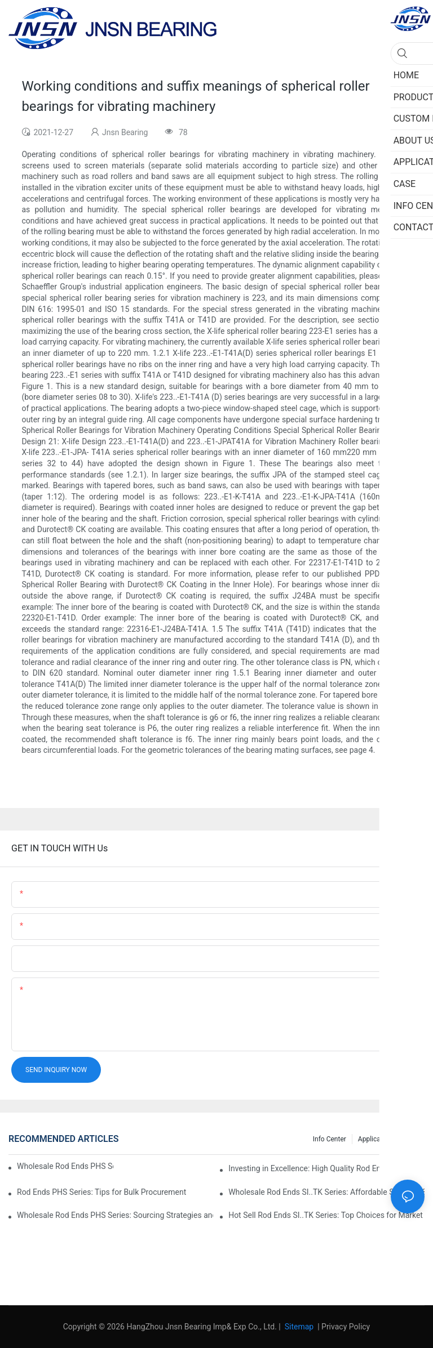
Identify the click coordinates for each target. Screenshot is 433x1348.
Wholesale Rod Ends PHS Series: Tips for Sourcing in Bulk (65, 1166)
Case (411, 1139)
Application (375, 1139)
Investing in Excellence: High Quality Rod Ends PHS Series (326, 1168)
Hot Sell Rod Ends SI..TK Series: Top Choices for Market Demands (326, 1215)
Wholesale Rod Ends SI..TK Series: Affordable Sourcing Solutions (326, 1192)
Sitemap (297, 1326)
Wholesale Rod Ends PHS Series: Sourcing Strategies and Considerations (115, 1215)
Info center (329, 1139)
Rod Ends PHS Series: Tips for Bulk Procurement (101, 1192)
